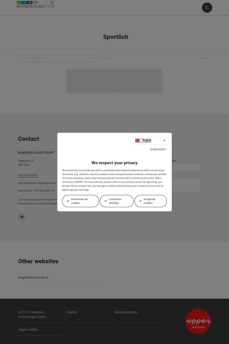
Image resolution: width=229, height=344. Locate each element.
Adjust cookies (28, 329)
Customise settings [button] (115, 201)
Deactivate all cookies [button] (79, 201)
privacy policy (158, 148)
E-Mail (173, 160)
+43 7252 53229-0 (28, 175)
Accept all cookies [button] (149, 201)
